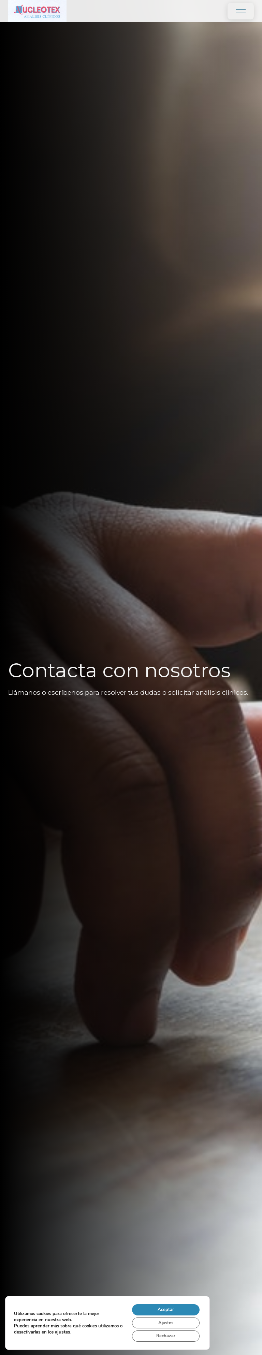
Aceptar (162, 1307)
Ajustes (163, 1321)
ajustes (88, 1330)
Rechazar (162, 1335)
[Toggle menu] (240, 11)
